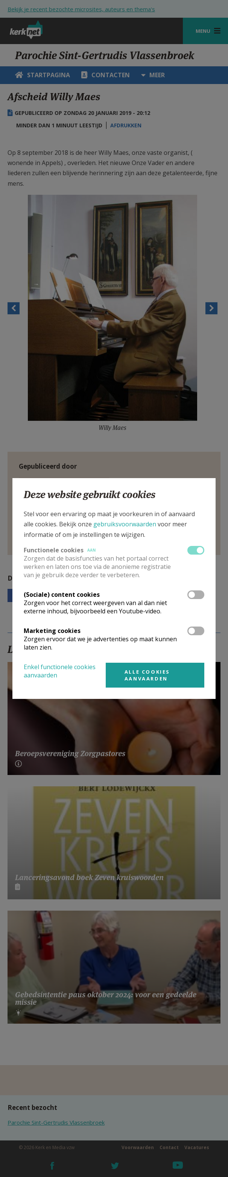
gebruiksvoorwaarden (124, 524)
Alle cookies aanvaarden (147, 675)
